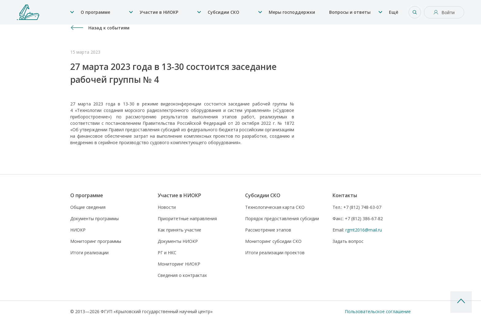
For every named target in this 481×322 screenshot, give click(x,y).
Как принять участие (179, 230)
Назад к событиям (108, 28)
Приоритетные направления (187, 218)
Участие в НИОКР (159, 12)
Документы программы (94, 218)
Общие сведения (88, 207)
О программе (95, 12)
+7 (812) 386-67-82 (358, 218)
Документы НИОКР (178, 241)
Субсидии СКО (223, 12)
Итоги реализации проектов (275, 252)
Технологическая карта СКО (275, 207)
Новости (167, 207)
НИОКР (78, 230)
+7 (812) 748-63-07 (357, 207)
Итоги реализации (89, 252)
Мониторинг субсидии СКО (273, 241)
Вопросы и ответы (350, 12)
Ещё (393, 12)
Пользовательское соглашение (378, 311)
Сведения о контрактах (182, 275)
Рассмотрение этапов (268, 230)
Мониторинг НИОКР (179, 264)
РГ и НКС (167, 252)
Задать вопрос (348, 241)
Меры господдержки (292, 12)
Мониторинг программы (95, 241)
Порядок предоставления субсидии (282, 218)
